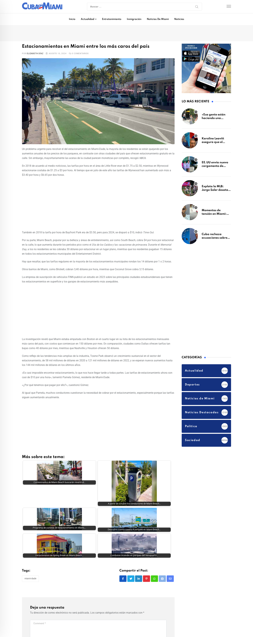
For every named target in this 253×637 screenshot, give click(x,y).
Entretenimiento (111, 19)
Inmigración (134, 19)
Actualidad (87, 19)
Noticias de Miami (158, 19)
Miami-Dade (30, 558)
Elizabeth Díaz (35, 53)
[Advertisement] (98, 203)
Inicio (72, 19)
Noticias (179, 19)
